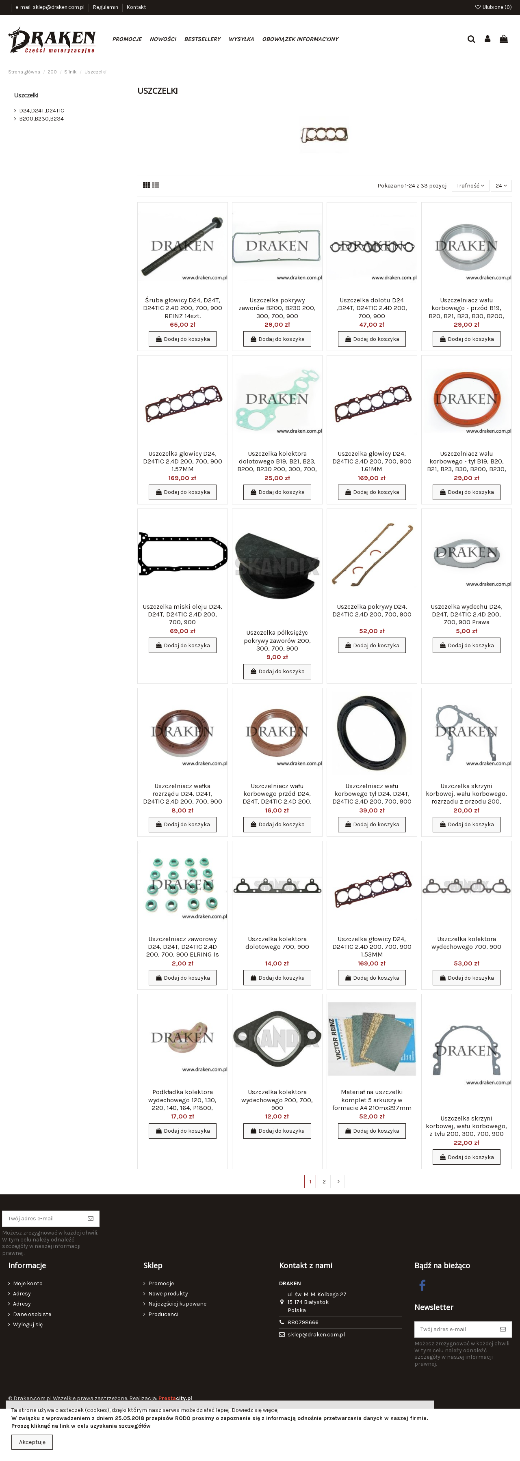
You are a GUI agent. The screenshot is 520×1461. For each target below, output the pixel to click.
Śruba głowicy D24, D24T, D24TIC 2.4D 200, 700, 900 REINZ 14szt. (182, 307)
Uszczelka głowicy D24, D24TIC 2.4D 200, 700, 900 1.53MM (372, 946)
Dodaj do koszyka (182, 339)
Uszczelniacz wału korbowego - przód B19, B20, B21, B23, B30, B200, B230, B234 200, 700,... (466, 312)
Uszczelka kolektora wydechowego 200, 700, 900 (277, 1099)
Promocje (161, 1283)
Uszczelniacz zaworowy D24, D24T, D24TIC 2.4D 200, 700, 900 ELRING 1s (182, 946)
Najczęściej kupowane (177, 1303)
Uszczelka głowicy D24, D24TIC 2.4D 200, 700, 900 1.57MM (182, 461)
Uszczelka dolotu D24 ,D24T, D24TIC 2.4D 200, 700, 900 (371, 307)
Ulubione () (493, 7)
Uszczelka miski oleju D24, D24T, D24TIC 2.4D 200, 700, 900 (182, 614)
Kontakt (136, 7)
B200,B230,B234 (41, 118)
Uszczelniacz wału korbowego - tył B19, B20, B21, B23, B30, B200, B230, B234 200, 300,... (466, 465)
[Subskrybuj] (90, 1218)
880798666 (303, 1322)
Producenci (163, 1314)
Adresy (22, 1293)
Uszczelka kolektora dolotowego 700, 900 (277, 942)
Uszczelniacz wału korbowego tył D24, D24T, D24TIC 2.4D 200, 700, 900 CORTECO (372, 797)
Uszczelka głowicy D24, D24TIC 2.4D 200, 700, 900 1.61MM (372, 461)
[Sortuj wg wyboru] (470, 186)
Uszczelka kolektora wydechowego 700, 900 (466, 942)
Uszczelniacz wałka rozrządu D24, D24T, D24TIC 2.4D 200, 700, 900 (182, 793)
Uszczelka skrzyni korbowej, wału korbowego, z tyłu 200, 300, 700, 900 (466, 1126)
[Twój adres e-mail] (42, 1218)
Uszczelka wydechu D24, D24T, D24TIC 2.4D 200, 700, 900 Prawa (467, 614)
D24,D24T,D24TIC (41, 110)
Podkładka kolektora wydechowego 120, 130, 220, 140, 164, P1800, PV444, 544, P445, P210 (182, 1103)
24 (501, 185)
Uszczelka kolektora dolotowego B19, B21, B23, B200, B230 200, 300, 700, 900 (277, 465)
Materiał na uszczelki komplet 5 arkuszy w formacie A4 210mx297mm (372, 1099)
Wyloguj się (28, 1324)
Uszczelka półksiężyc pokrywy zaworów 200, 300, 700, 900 (277, 640)
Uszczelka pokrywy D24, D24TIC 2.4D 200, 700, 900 (372, 610)
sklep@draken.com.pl (316, 1334)
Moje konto (28, 1283)
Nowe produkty (168, 1293)
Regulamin (106, 7)
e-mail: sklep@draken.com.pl (50, 7)
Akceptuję (32, 1442)
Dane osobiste (32, 1314)
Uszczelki (26, 95)
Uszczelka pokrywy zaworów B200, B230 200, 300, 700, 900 (277, 307)
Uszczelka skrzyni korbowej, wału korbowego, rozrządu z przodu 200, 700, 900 (466, 797)
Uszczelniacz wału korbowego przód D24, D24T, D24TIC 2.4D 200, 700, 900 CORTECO (277, 797)
